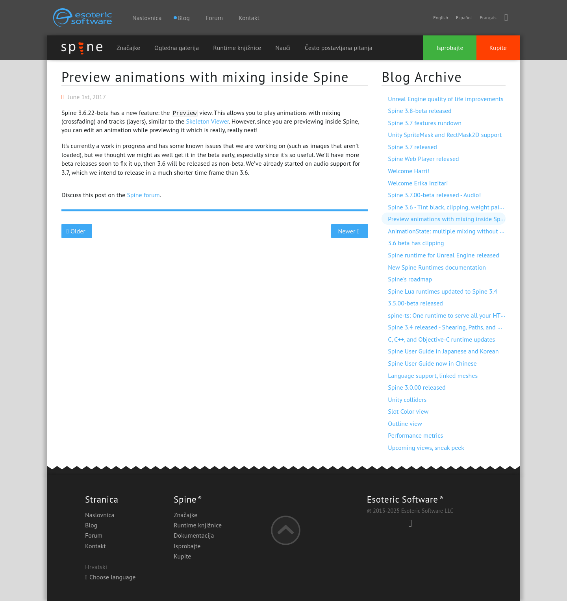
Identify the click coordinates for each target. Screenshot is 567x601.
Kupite (498, 48)
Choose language (110, 577)
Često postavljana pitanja (338, 48)
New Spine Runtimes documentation (437, 267)
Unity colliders (407, 399)
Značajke (128, 48)
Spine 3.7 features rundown (424, 123)
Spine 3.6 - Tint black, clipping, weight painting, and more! (465, 207)
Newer (349, 231)
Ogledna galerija (176, 48)
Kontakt (249, 18)
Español (464, 17)
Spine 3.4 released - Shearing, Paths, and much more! (459, 327)
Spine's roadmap (410, 279)
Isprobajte (449, 48)
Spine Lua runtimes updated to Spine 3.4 (442, 291)
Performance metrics (415, 435)
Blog (91, 525)
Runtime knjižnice (237, 48)
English (440, 17)
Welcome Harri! (408, 171)
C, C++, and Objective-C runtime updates (441, 339)
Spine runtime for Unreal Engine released (443, 255)
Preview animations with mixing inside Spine (205, 76)
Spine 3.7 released (412, 147)
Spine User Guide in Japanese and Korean (443, 351)
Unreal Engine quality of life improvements (445, 99)
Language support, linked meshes (433, 375)
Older (77, 231)
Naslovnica (146, 18)
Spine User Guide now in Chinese (432, 363)
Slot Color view (408, 411)
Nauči (283, 48)
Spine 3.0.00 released (416, 387)
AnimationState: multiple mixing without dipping (454, 231)
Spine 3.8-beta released (419, 111)
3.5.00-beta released (415, 303)
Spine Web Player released (423, 159)
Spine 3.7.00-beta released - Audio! (434, 195)
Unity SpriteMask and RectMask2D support (445, 135)
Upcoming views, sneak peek (426, 447)
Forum (214, 18)
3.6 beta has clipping (416, 243)
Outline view (405, 423)
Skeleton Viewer (207, 121)
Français (488, 17)
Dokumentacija (194, 535)
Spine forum (143, 195)
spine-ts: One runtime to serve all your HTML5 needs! (460, 315)
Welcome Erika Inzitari (418, 183)
